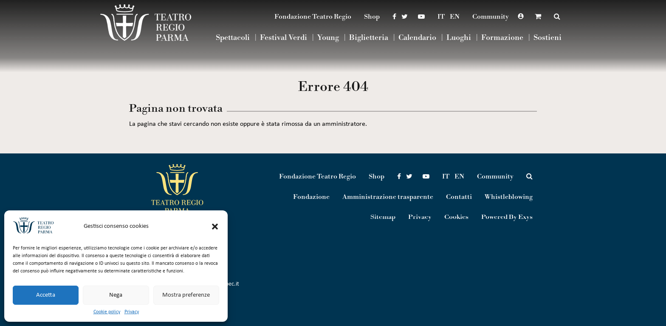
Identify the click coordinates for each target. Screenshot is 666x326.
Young (328, 38)
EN (455, 16)
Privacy (131, 312)
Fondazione (311, 196)
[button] (215, 226)
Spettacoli (233, 38)
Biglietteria (368, 38)
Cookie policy (106, 312)
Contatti (459, 196)
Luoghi (458, 38)
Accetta (45, 295)
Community (490, 16)
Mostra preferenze (186, 295)
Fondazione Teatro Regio (312, 16)
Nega (115, 295)
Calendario (417, 38)
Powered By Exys (507, 217)
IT (441, 16)
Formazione (502, 38)
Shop (372, 16)
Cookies (456, 217)
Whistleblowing (509, 196)
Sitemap (382, 217)
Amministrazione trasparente (387, 196)
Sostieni (547, 38)
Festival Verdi (283, 38)
